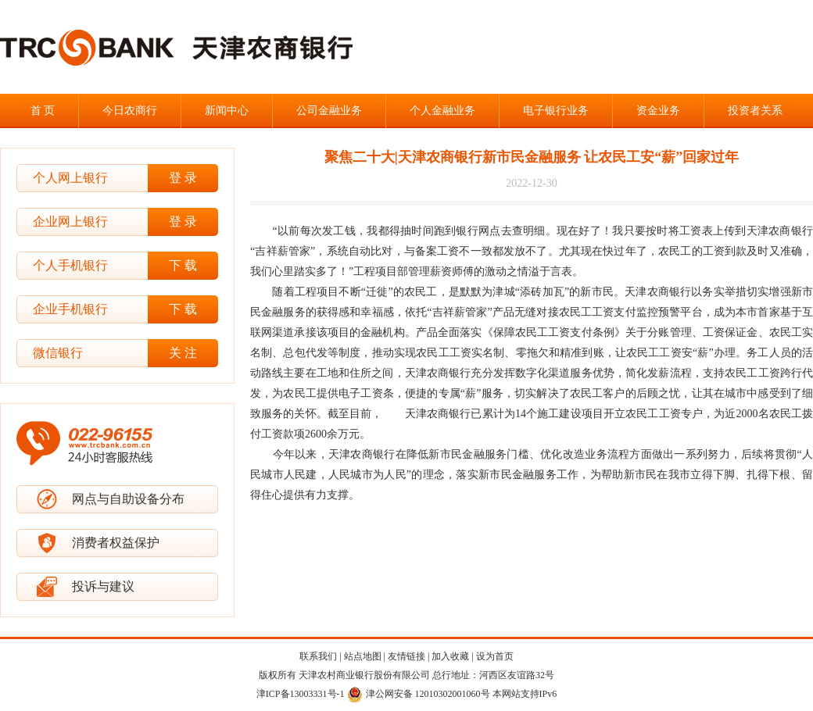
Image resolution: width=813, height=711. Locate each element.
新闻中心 (227, 110)
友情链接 (406, 656)
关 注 (183, 352)
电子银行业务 (556, 110)
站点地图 (362, 656)
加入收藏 (450, 656)
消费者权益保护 (115, 542)
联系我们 (318, 656)
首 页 (43, 110)
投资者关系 (755, 110)
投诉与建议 (103, 586)
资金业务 (658, 110)
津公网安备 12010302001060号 (418, 693)
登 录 (183, 177)
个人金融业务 (442, 110)
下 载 (183, 265)
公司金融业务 (329, 110)
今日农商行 (129, 110)
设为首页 (495, 656)
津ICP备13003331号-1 (300, 693)
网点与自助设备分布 (128, 499)
